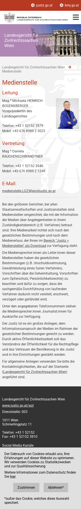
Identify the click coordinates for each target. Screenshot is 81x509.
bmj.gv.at (69, 5)
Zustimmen (26, 487)
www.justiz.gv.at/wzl (18, 405)
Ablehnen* (56, 487)
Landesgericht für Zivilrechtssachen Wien (34, 372)
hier (12, 476)
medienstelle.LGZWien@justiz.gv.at (29, 191)
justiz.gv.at (42, 5)
